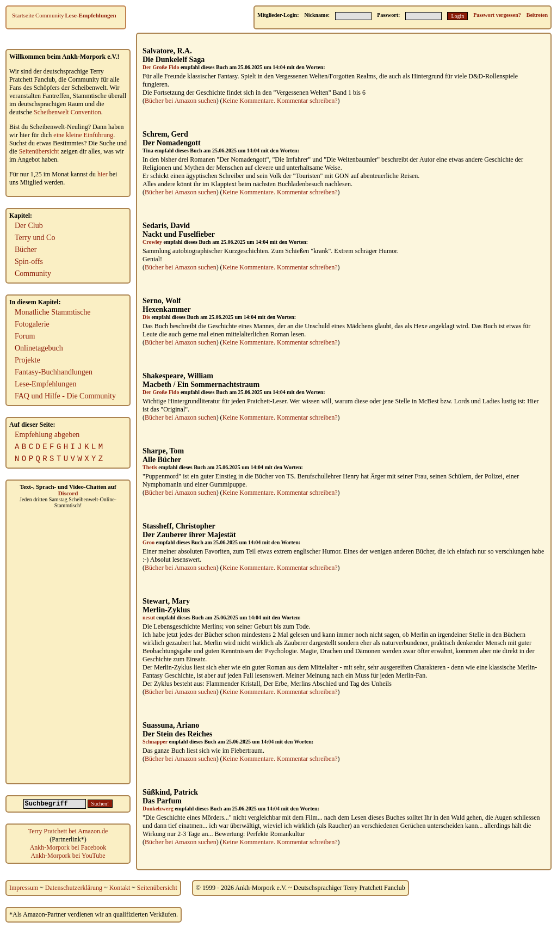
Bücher (25, 249)
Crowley (152, 242)
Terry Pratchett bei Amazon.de (68, 831)
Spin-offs (29, 261)
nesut (149, 617)
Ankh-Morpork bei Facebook (68, 847)
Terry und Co (35, 237)
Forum (25, 336)
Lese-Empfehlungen (90, 15)
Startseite (23, 15)
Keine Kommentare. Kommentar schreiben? (280, 101)
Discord (68, 493)
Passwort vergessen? (497, 15)
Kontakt (120, 888)
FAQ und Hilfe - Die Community (65, 396)
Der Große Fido (161, 67)
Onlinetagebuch (39, 348)
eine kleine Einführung (83, 135)
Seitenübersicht (39, 151)
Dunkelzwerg (158, 809)
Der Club (29, 226)
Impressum (23, 888)
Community (49, 15)
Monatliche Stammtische (53, 312)
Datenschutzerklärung (73, 888)
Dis (146, 317)
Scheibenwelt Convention (67, 112)
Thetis (150, 467)
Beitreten (537, 15)
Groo (148, 542)
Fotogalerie (32, 324)
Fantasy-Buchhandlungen (53, 372)
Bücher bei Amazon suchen (180, 101)
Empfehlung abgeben (47, 435)
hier (102, 174)
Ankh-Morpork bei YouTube (67, 855)
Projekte (27, 360)
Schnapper (155, 742)
